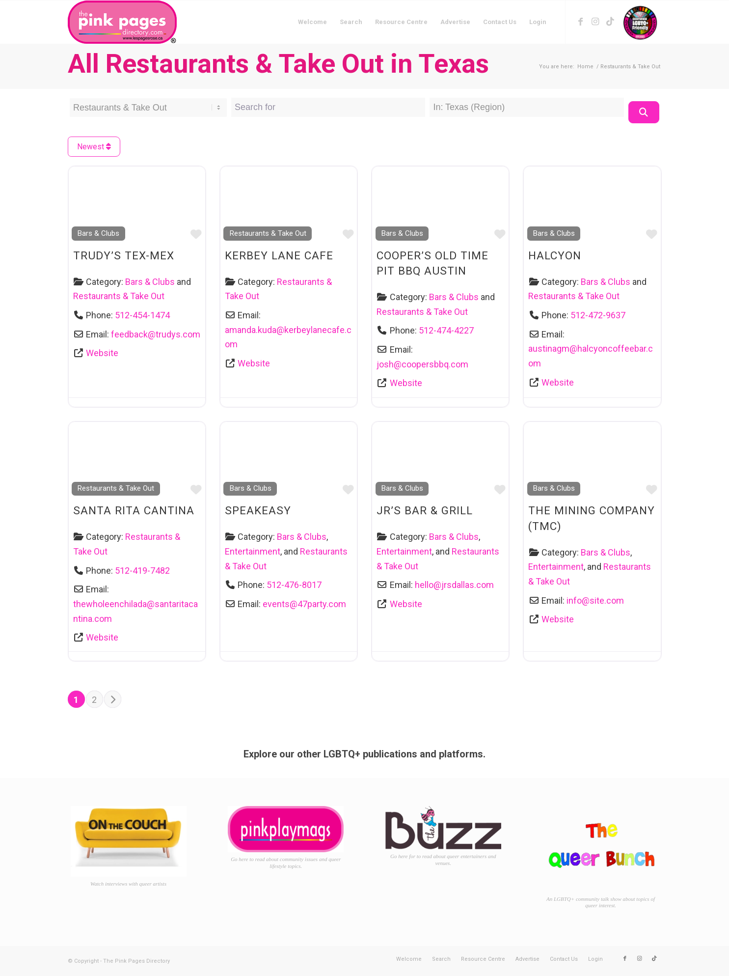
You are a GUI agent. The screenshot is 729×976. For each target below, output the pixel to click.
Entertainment (252, 551)
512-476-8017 (294, 585)
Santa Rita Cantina (133, 510)
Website (102, 353)
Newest (94, 146)
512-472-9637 (597, 315)
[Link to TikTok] (610, 21)
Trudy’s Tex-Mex (123, 255)
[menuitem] (312, 22)
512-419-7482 (142, 570)
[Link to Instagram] (595, 21)
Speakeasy (258, 510)
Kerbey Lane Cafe (279, 255)
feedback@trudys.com (155, 334)
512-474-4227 (446, 330)
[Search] (643, 112)
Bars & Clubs (98, 233)
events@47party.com (304, 604)
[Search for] (328, 107)
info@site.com (595, 600)
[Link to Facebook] (580, 21)
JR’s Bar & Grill (425, 510)
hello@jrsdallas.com (454, 585)
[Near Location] (526, 107)
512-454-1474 (142, 315)
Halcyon (554, 255)
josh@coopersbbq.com (422, 364)
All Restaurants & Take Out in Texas (278, 63)
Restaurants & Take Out (118, 296)
